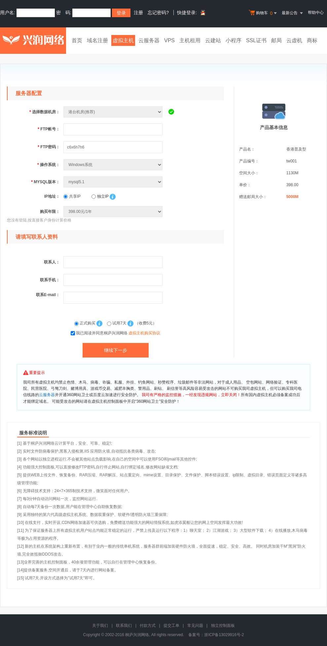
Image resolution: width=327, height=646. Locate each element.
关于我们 (100, 625)
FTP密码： (49, 147)
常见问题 (195, 625)
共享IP (72, 196)
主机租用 (189, 40)
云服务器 (149, 40)
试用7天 (117, 323)
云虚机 (294, 40)
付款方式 (148, 625)
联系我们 (124, 625)
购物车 (263, 13)
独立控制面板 (223, 625)
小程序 (233, 40)
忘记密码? (158, 12)
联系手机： (50, 280)
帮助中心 (316, 12)
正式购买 (85, 323)
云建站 (213, 40)
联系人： (52, 262)
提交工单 (171, 625)
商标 (312, 40)
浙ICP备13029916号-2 (224, 634)
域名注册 (97, 40)
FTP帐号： (49, 129)
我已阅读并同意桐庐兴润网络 (118, 333)
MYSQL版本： (45, 182)
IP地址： (52, 196)
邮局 (276, 40)
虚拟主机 (123, 40)
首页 (77, 40)
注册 (138, 12)
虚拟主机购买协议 (144, 333)
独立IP (99, 196)
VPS (169, 40)
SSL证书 (256, 40)
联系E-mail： (48, 294)
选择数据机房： (44, 112)
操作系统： (48, 164)
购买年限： (50, 211)
